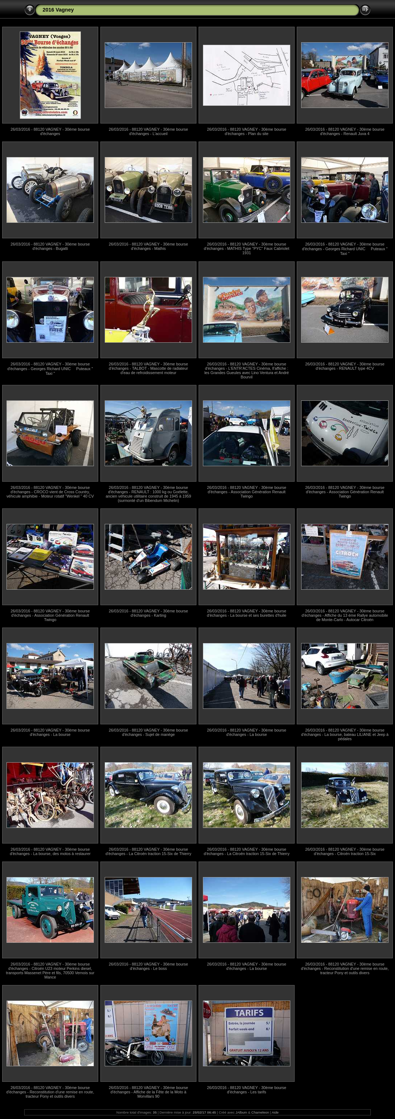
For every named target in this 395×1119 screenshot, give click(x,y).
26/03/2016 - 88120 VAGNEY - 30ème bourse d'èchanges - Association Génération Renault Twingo (246, 491)
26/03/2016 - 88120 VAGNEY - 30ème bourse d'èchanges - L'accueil (148, 131)
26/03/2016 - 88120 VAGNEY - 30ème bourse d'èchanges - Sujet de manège (148, 732)
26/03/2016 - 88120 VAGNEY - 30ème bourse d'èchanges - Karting (148, 613)
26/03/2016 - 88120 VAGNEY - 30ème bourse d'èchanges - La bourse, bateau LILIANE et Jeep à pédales (345, 734)
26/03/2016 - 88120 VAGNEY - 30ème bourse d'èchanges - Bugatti (50, 246)
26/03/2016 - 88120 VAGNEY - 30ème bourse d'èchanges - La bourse (50, 732)
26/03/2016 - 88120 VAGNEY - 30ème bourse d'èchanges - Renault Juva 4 (344, 131)
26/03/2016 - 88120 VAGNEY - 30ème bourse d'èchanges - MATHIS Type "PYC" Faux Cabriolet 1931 (247, 248)
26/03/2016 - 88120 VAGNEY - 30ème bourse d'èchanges (50, 131)
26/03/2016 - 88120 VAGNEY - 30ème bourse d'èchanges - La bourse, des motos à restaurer (50, 851)
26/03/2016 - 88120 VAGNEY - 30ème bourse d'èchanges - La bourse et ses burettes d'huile (246, 613)
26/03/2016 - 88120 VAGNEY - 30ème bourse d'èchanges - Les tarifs (246, 1089)
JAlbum (241, 1112)
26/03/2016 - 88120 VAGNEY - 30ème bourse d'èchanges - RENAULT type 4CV (344, 366)
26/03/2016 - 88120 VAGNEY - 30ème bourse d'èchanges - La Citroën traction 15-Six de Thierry (148, 851)
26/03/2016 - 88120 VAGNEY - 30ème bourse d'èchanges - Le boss (148, 966)
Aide (275, 1112)
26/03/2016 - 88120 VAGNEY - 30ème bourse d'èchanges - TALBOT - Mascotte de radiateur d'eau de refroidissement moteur (148, 368)
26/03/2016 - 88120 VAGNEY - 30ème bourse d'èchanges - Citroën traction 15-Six (344, 851)
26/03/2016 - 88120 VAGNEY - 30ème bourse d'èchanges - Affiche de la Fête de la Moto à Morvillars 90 (148, 1091)
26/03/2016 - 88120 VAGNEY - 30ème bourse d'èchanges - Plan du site (246, 131)
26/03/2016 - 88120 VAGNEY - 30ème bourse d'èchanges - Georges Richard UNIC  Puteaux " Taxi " (345, 249)
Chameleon (260, 1112)
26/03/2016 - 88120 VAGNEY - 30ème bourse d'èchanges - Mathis (148, 246)
